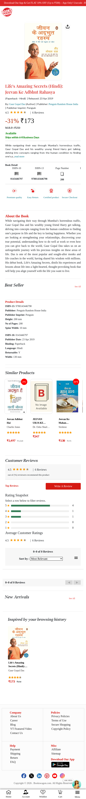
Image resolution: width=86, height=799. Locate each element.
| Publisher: (57, 104)
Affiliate (56, 749)
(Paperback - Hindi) (15, 98)
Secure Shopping (60, 724)
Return (14, 757)
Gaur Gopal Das (17, 104)
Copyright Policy (61, 728)
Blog (13, 724)
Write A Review (63, 486)
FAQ (13, 761)
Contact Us (16, 733)
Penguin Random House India (63, 104)
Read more (19, 156)
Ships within (22, 137)
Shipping (15, 753)
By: (15, 104)
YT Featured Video (21, 728)
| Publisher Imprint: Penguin (20, 107)
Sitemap (55, 753)
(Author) (30, 104)
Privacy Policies (60, 716)
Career (14, 720)
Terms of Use (58, 720)
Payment (15, 749)
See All (78, 286)
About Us (15, 716)
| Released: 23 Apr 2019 (40, 98)
